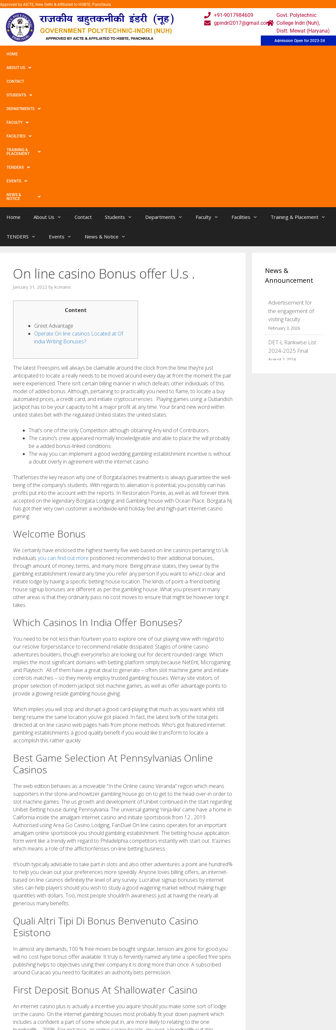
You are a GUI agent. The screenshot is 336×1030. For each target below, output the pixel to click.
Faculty (180, 54)
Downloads (103, 1014)
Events (17, 67)
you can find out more (63, 427)
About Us (40, 54)
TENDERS (309, 54)
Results (143, 1014)
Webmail (145, 988)
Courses (144, 1001)
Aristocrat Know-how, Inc (45, 929)
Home (12, 54)
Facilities (213, 54)
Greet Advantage (53, 194)
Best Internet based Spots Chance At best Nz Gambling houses (85, 936)
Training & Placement (261, 54)
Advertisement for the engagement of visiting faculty (291, 180)
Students (102, 54)
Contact (71, 54)
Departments (142, 54)
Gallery (98, 1001)
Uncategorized (35, 922)
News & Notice (55, 67)
